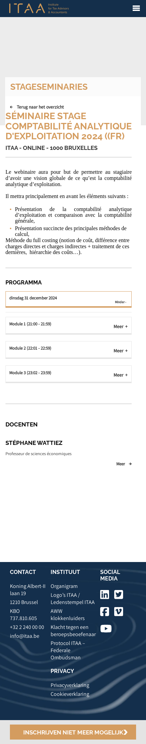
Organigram (64, 586)
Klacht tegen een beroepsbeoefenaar (73, 630)
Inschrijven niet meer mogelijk (73, 732)
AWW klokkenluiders (68, 614)
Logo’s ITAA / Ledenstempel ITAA (73, 598)
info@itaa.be (24, 636)
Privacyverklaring (70, 685)
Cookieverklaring (70, 694)
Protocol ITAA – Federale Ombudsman (68, 650)
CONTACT (23, 572)
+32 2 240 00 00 (27, 627)
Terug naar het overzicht (40, 107)
